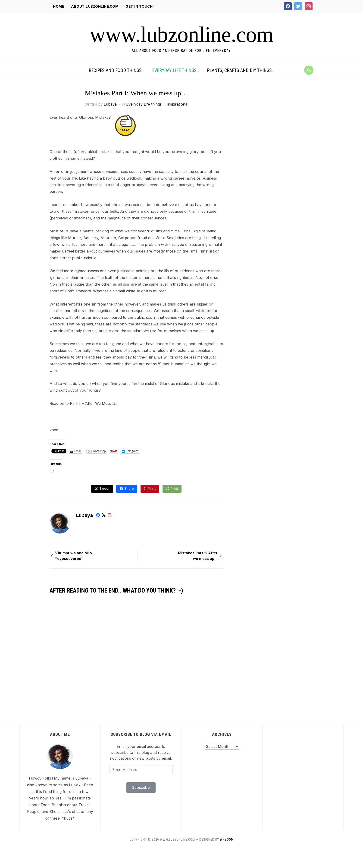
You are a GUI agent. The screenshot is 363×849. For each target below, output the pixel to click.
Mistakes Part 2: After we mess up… (198, 556)
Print (174, 488)
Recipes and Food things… (116, 70)
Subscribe (141, 787)
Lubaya (110, 104)
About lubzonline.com (95, 6)
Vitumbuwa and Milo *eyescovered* (73, 556)
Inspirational (177, 104)
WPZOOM (227, 839)
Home (58, 6)
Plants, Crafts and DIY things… (240, 70)
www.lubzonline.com (181, 34)
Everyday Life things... (145, 104)
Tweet (104, 488)
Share (129, 488)
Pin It (152, 488)
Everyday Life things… (175, 70)
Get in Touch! (139, 6)
